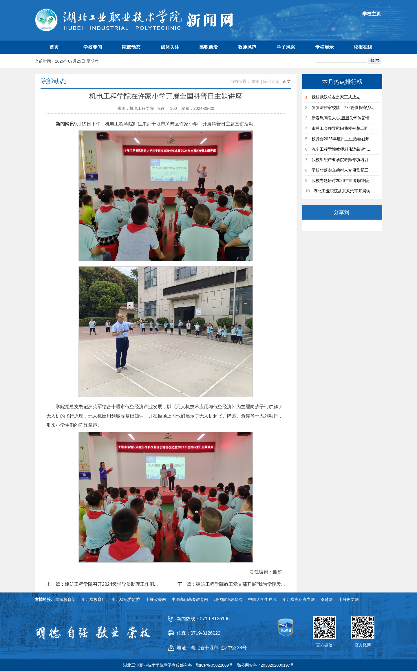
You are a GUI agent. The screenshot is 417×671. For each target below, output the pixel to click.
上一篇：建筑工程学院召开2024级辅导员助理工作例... (102, 584)
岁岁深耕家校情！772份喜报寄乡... (343, 107)
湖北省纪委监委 (125, 599)
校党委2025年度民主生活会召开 (340, 138)
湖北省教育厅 (93, 599)
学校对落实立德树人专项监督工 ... (342, 170)
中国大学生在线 (262, 599)
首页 (54, 47)
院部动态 (131, 47)
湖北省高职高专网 (298, 599)
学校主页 (371, 13)
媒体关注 (170, 47)
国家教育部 (65, 599)
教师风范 (247, 47)
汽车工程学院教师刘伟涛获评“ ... (341, 149)
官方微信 (324, 645)
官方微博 (363, 645)
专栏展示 (324, 47)
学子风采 (286, 47)
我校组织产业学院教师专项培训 (340, 159)
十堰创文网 (349, 599)
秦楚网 (327, 599)
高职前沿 (208, 47)
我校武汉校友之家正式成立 (336, 97)
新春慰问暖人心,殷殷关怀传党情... (342, 118)
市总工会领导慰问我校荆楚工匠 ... (342, 128)
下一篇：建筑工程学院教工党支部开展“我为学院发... (231, 584)
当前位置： (240, 81)
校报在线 (363, 47)
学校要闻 (92, 47)
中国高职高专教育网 (190, 599)
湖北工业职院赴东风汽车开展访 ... (344, 191)
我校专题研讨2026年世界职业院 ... (343, 180)
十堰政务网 (156, 599)
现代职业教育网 (228, 599)
